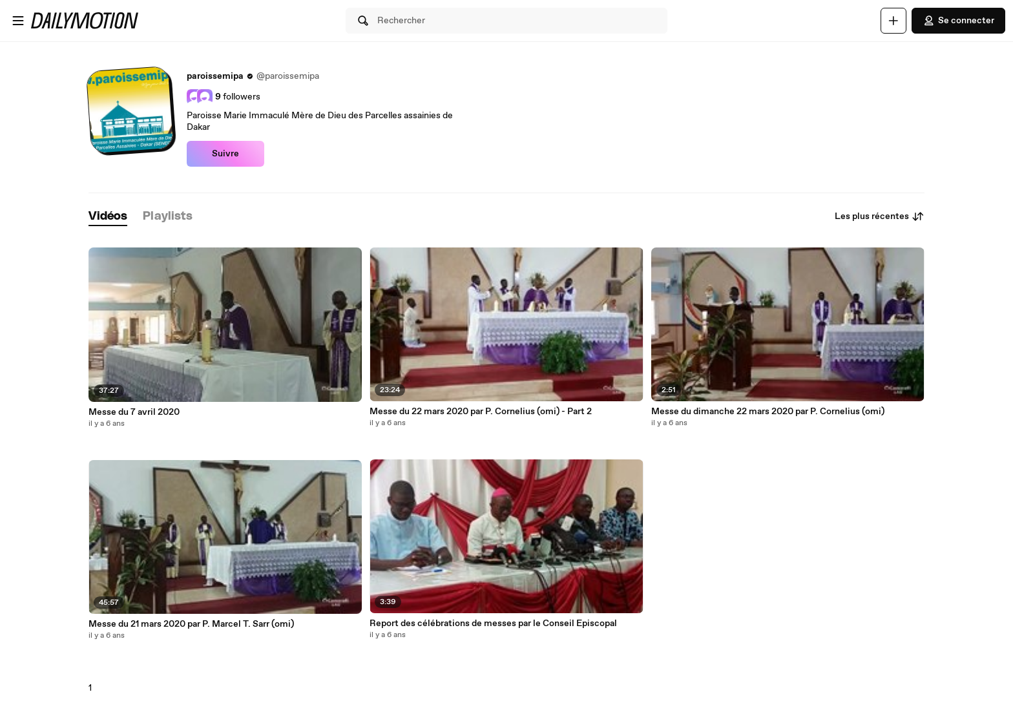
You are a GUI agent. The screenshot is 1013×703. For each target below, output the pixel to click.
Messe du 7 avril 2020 (134, 412)
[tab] (108, 217)
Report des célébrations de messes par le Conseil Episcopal (493, 623)
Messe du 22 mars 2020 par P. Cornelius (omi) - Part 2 (481, 411)
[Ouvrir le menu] (18, 21)
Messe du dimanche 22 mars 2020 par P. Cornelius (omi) (767, 411)
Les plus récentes (879, 216)
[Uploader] (893, 21)
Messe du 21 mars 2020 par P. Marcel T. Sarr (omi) (191, 624)
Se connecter (958, 20)
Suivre (225, 154)
